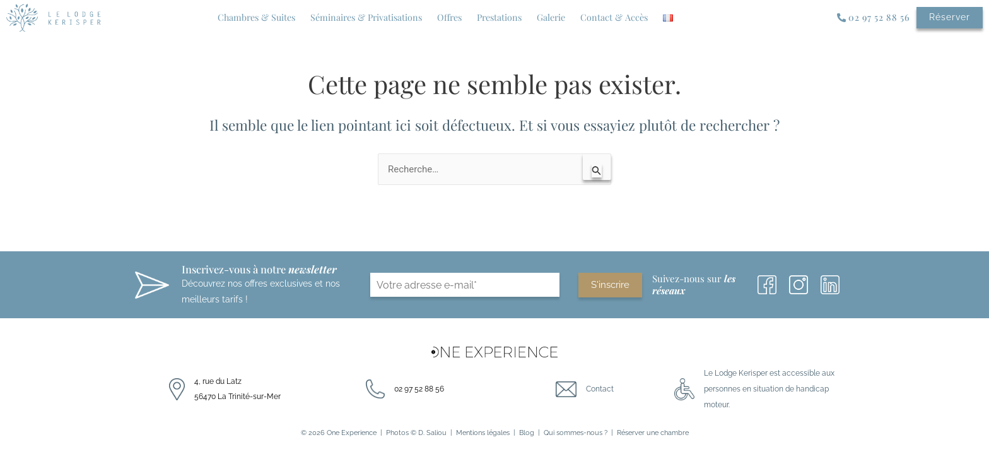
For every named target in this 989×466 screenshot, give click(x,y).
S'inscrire (610, 285)
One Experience (352, 433)
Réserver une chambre (653, 433)
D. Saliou (432, 433)
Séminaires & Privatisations (366, 17)
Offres (449, 17)
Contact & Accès (614, 17)
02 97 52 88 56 (419, 389)
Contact (600, 389)
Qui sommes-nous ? (575, 433)
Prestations (499, 17)
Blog (526, 433)
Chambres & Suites (256, 17)
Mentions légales (483, 433)
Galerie (551, 17)
